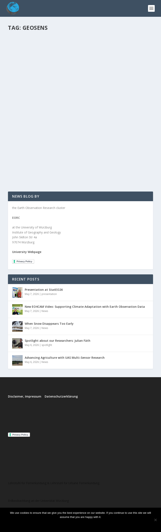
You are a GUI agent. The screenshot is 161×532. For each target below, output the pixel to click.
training (59, 156)
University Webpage (26, 252)
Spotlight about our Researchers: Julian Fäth (57, 341)
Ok (63, 524)
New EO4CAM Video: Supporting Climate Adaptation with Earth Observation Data (85, 307)
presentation (49, 294)
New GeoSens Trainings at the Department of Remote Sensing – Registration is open (73, 148)
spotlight (47, 345)
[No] (155, 520)
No (74, 524)
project (49, 156)
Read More (23, 173)
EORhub (20, 156)
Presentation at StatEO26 (44, 290)
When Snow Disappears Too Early (49, 324)
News (45, 311)
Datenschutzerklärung (61, 396)
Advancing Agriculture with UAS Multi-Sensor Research (65, 358)
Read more (91, 524)
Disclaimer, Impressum (24, 396)
